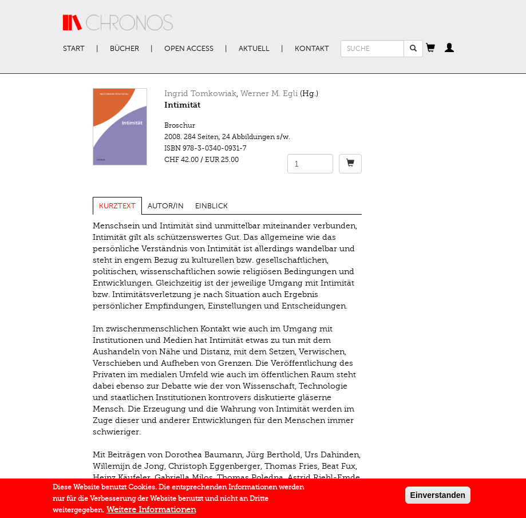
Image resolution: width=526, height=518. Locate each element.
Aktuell (254, 49)
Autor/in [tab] (166, 206)
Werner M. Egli (269, 93)
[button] (430, 49)
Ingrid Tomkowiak (200, 93)
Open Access (188, 49)
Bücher (124, 49)
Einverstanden (437, 497)
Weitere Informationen (151, 512)
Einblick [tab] (211, 206)
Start (74, 49)
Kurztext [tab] (117, 206)
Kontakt (312, 49)
